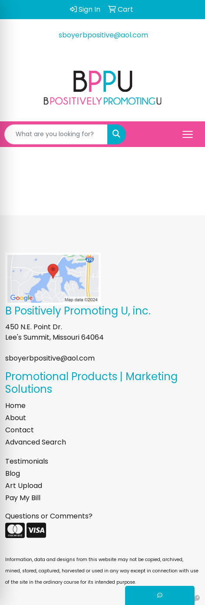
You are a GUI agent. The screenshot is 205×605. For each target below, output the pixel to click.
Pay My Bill (22, 498)
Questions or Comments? (49, 516)
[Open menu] (187, 134)
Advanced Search (35, 442)
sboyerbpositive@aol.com (103, 35)
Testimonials (26, 461)
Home (15, 406)
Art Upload (23, 486)
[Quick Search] (56, 134)
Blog (12, 473)
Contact (19, 430)
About (15, 418)
